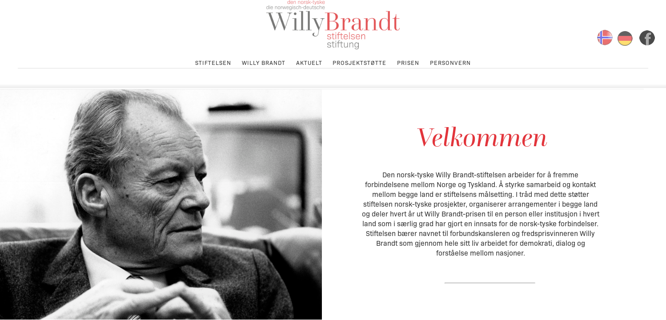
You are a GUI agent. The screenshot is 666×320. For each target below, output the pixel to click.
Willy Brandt (263, 62)
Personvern (450, 62)
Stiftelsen (213, 62)
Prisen (408, 62)
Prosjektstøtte (359, 62)
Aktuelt (309, 62)
